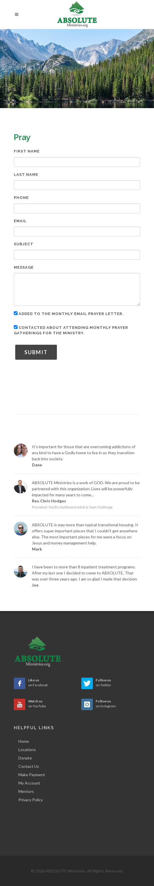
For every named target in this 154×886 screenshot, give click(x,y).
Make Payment (31, 774)
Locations (27, 749)
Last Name (26, 174)
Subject (23, 244)
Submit (36, 352)
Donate (25, 757)
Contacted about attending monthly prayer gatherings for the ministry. (71, 330)
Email (20, 221)
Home (23, 741)
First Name (27, 151)
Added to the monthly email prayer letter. (69, 313)
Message (24, 267)
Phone (21, 197)
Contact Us (28, 766)
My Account (29, 783)
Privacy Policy (30, 799)
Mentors (26, 791)
